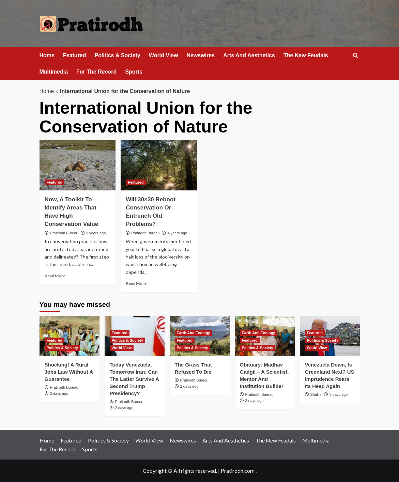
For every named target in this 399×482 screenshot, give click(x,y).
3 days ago (254, 401)
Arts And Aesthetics (249, 55)
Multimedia (54, 72)
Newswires (200, 55)
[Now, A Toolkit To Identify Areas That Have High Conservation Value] (78, 165)
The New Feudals (305, 55)
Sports (133, 72)
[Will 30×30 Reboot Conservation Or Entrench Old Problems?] (159, 165)
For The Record (96, 72)
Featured (74, 55)
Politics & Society (117, 55)
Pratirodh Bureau (64, 233)
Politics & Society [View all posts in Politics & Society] (62, 348)
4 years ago (177, 233)
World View (163, 55)
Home (47, 55)
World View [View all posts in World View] (122, 348)
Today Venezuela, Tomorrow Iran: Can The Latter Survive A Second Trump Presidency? (134, 379)
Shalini (316, 394)
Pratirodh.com (238, 470)
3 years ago (96, 233)
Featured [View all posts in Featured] (54, 182)
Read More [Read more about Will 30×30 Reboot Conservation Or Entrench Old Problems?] (136, 283)
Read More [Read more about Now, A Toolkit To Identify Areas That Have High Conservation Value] (55, 275)
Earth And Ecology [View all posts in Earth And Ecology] (193, 333)
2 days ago (59, 393)
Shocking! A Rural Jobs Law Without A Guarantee (69, 372)
